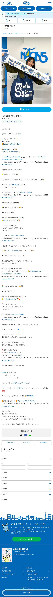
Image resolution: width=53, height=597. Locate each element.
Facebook (25, 435)
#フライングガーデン (12, 250)
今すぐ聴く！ (28, 109)
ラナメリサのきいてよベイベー (16, 14)
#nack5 (29, 192)
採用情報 (4, 577)
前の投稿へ (43, 442)
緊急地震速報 (30, 571)
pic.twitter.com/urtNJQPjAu (11, 274)
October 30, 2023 (8, 164)
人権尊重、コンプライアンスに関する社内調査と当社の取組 (37, 578)
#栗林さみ (18, 121)
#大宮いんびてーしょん (21, 383)
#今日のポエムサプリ (10, 220)
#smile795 (41, 157)
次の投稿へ (10, 442)
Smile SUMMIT (8, 33)
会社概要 (4, 568)
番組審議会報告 (7, 571)
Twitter (21, 435)
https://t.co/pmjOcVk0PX (12, 144)
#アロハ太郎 (16, 157)
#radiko (6, 149)
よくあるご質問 (31, 574)
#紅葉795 (15, 184)
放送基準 (29, 568)
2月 (3, 467)
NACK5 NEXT (26, 8)
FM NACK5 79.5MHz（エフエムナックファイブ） (26, 3)
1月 (29, 467)
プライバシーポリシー (9, 574)
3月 (29, 463)
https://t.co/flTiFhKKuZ (11, 152)
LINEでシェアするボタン (30, 435)
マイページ (9, 4)
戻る (3, 3)
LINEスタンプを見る (26, 539)
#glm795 (6, 157)
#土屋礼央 (20, 388)
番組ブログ (18, 33)
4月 (3, 463)
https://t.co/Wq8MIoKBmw (26, 401)
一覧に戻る (26, 442)
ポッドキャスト (44, 8)
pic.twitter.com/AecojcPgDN (12, 159)
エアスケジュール (9, 8)
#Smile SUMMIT (7, 121)
